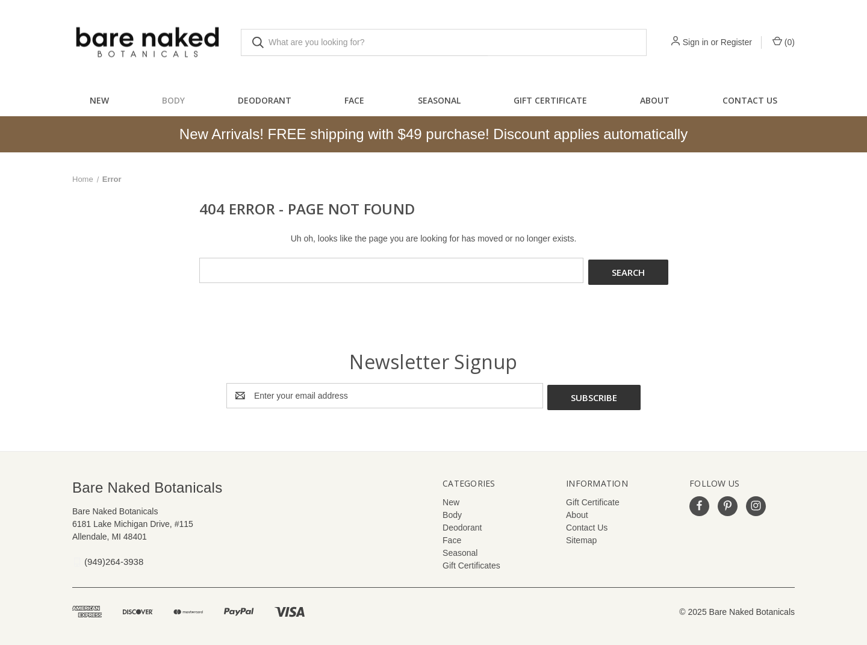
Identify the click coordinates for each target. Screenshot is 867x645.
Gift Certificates (471, 561)
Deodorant (264, 100)
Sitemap (581, 536)
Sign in (696, 42)
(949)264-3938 (113, 558)
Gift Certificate (550, 100)
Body (173, 100)
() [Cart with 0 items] (783, 41)
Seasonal (439, 100)
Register (736, 42)
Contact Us (749, 100)
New (99, 100)
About (655, 100)
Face (354, 100)
